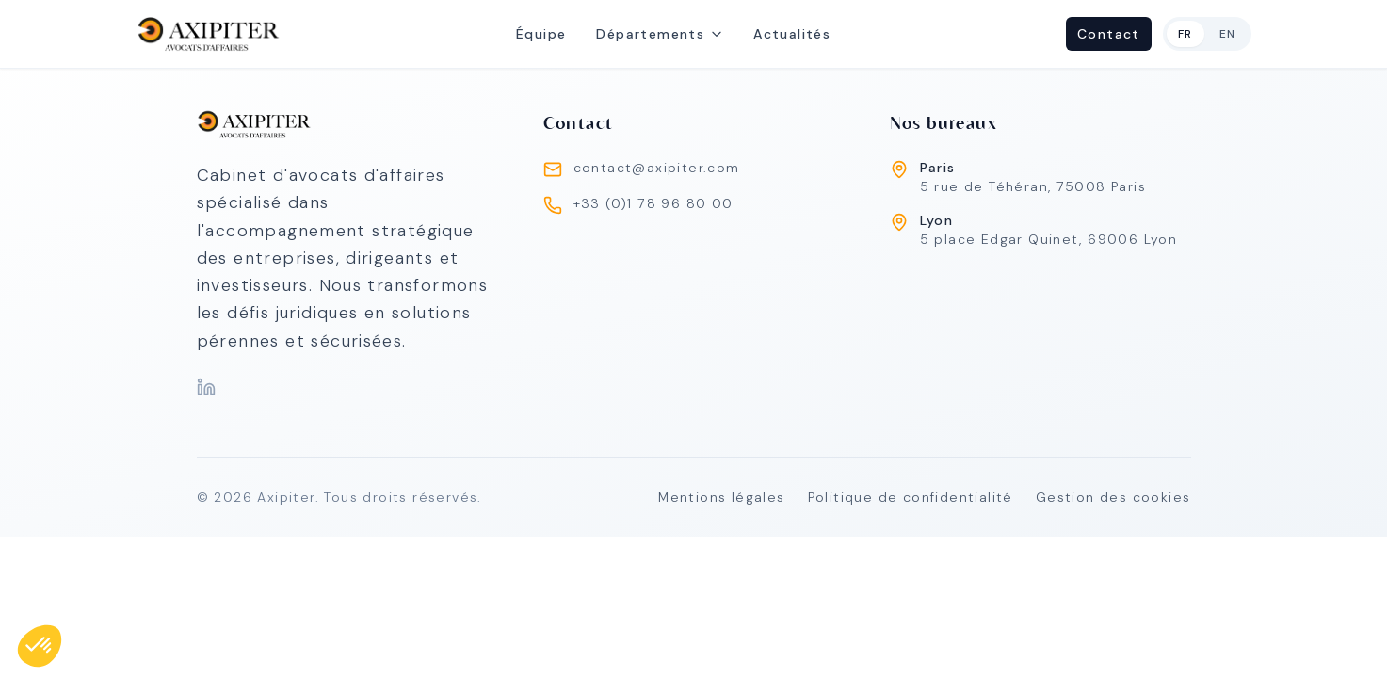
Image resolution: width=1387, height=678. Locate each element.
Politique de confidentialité (910, 497)
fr (1185, 33)
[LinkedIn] (206, 387)
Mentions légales (721, 497)
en (1227, 33)
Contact (1108, 33)
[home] (209, 34)
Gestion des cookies (1113, 497)
